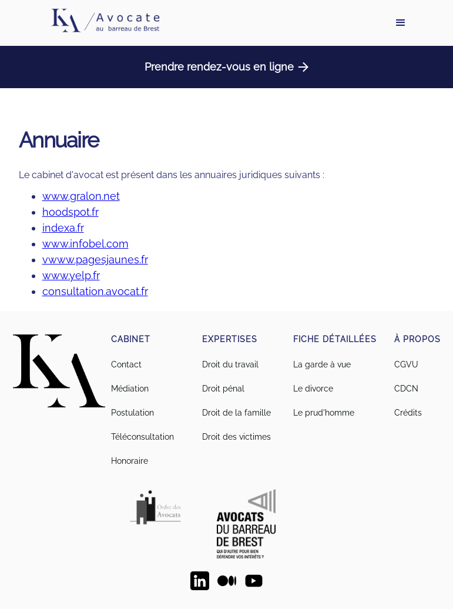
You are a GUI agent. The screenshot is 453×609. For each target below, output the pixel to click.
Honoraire (129, 461)
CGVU (406, 364)
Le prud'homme (323, 412)
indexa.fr (63, 228)
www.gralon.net (81, 196)
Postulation (132, 412)
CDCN (406, 388)
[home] (104, 23)
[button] (400, 23)
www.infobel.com (85, 243)
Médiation (130, 388)
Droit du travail (230, 364)
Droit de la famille (236, 412)
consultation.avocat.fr (95, 291)
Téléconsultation (142, 436)
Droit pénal (223, 388)
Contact (126, 364)
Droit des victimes (236, 436)
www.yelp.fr (71, 275)
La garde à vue (322, 364)
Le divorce (313, 388)
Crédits (408, 412)
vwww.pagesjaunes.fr (95, 259)
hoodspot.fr (70, 212)
